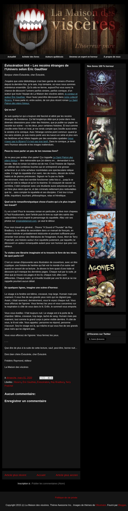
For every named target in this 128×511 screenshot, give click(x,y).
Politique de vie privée (66, 497)
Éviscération (43, 382)
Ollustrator (101, 505)
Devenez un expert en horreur (83, 57)
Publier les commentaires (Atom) (48, 483)
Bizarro (17, 382)
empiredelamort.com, (26, 221)
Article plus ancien (67, 475)
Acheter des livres (30, 57)
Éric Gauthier (29, 382)
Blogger (122, 505)
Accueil (41, 475)
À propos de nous (112, 57)
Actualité (12, 57)
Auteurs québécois (54, 57)
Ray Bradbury (58, 382)
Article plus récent (15, 475)
